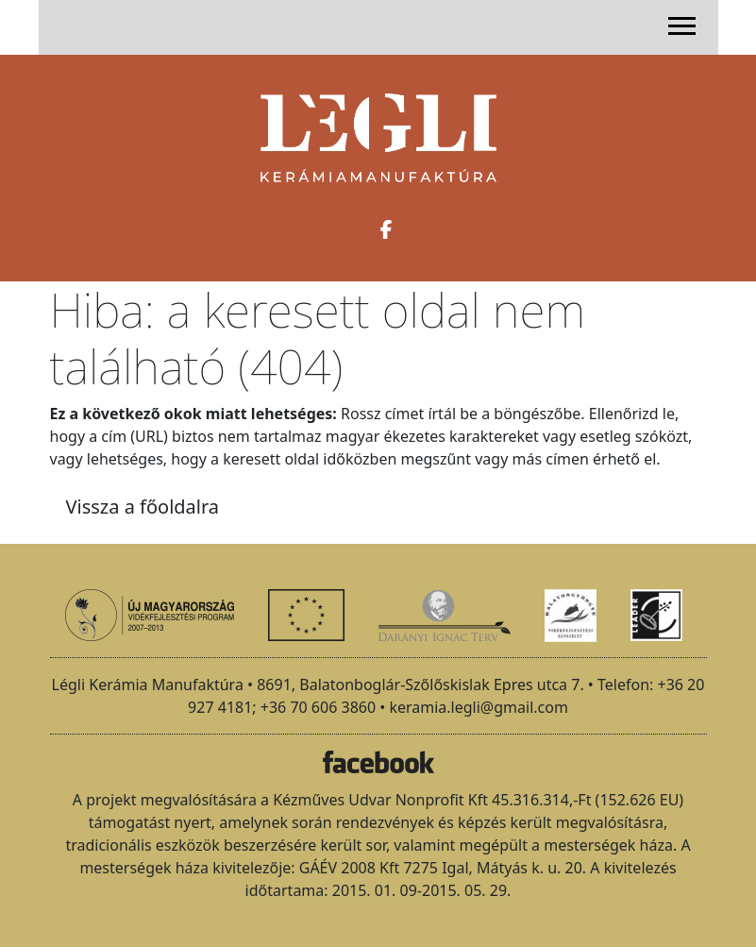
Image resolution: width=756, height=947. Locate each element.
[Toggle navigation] (682, 25)
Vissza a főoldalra (143, 506)
